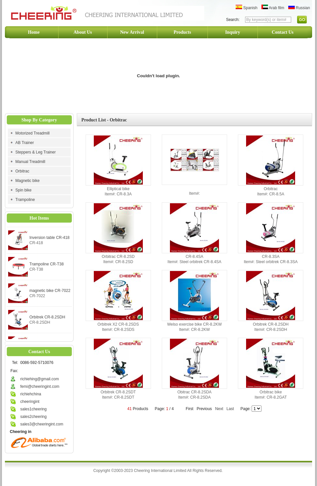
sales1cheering (33, 409)
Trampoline (25, 199)
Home (34, 32)
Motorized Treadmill (32, 133)
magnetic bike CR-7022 (49, 292)
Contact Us (283, 32)
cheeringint (30, 401)
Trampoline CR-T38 (46, 265)
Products (182, 32)
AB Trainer (24, 142)
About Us (83, 32)
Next (219, 408)
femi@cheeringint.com (39, 386)
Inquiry (232, 32)
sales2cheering (33, 416)
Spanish (247, 8)
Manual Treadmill (30, 161)
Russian (299, 8)
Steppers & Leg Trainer (35, 152)
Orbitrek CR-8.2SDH (47, 318)
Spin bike (23, 190)
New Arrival (132, 32)
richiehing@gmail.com (39, 379)
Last (230, 408)
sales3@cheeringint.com (41, 424)
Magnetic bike (27, 180)
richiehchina (30, 394)
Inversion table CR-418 (49, 239)
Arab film (272, 8)
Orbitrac (22, 171)
